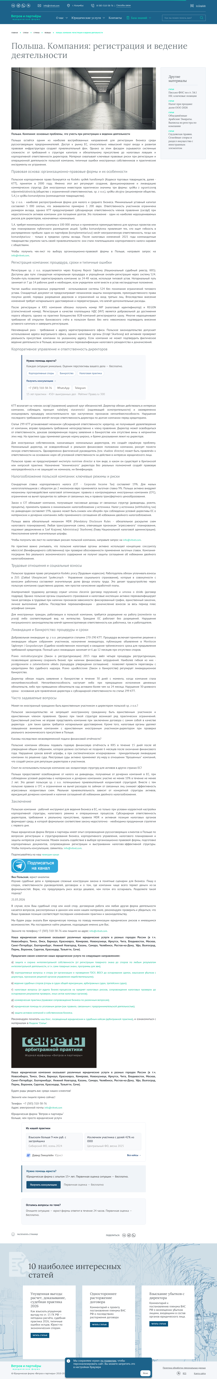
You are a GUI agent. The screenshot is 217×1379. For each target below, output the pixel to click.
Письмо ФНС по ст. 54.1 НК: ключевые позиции (182, 96)
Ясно (145, 1373)
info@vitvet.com (51, 5)
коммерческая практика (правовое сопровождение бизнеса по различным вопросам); (68, 1000)
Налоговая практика (96, 373)
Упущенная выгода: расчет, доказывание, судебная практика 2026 (48, 1299)
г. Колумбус (78, 5)
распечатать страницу (26, 1236)
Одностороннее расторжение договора (103, 1297)
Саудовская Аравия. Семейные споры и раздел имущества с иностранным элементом (182, 144)
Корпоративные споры (43, 373)
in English (201, 5)
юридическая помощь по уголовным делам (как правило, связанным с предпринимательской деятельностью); (82, 1006)
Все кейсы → (133, 1155)
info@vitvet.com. (99, 931)
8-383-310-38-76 (105, 5)
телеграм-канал (51, 855)
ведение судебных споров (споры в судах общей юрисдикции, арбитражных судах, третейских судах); (77, 983)
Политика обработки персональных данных (184, 1367)
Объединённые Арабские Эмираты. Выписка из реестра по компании (182, 124)
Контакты (115, 18)
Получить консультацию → (43, 381)
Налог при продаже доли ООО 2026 (182, 109)
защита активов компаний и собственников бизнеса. (48, 1013)
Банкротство (70, 373)
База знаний (136, 18)
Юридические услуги (86, 18)
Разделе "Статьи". (59, 1023)
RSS (184, 1373)
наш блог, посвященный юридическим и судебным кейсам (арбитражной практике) (97, 1019)
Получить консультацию (45, 1185)
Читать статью (40, 1336)
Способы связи (123, 5)
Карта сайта (200, 1373)
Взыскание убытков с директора (167, 1295)
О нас (60, 18)
